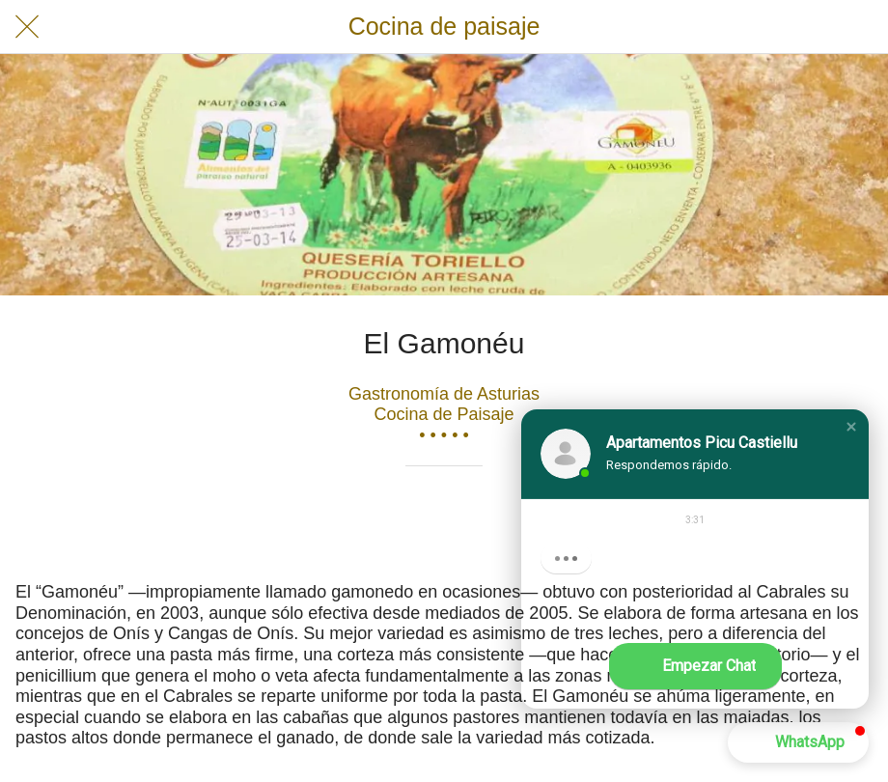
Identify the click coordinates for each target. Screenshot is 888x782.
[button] (851, 426)
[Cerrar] (27, 27)
